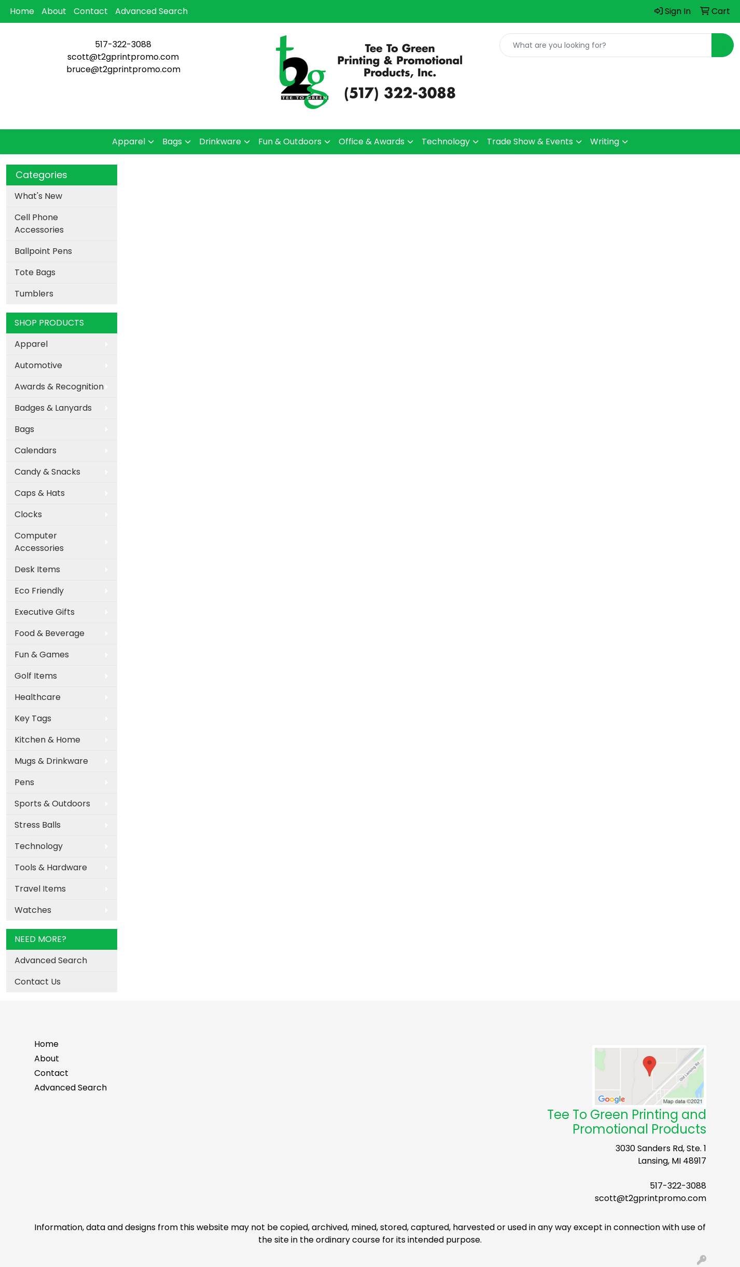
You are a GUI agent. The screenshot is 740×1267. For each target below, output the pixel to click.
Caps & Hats (40, 493)
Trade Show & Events (530, 141)
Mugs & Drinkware (51, 761)
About (53, 11)
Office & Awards (371, 141)
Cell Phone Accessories (39, 223)
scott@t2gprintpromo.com (123, 57)
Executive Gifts (45, 612)
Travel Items (40, 889)
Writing (604, 141)
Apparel (128, 141)
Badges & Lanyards (53, 408)
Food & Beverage (50, 633)
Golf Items (36, 676)
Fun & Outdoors (290, 141)
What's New (38, 196)
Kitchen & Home (47, 740)
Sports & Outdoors (52, 804)
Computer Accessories (39, 542)
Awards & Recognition (59, 387)
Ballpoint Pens (43, 251)
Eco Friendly (39, 591)
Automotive (38, 365)
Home (22, 11)
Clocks (28, 514)
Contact (91, 11)
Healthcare (38, 697)
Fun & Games (42, 655)
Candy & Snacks (47, 472)
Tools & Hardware (51, 867)
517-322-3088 (123, 44)
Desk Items (37, 569)
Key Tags (33, 718)
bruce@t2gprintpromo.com (123, 69)
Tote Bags (35, 272)
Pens (24, 782)
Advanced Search (151, 11)
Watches (33, 910)
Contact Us (38, 982)
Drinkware (220, 141)
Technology (446, 141)
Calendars (36, 450)
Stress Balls (38, 825)
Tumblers (34, 294)
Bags (172, 141)
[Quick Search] (605, 45)
